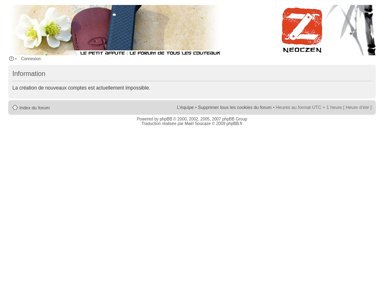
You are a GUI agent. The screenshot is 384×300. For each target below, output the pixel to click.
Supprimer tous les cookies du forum (235, 107)
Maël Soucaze (198, 123)
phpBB (166, 119)
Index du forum (34, 107)
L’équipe (185, 107)
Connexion (31, 59)
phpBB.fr (234, 123)
